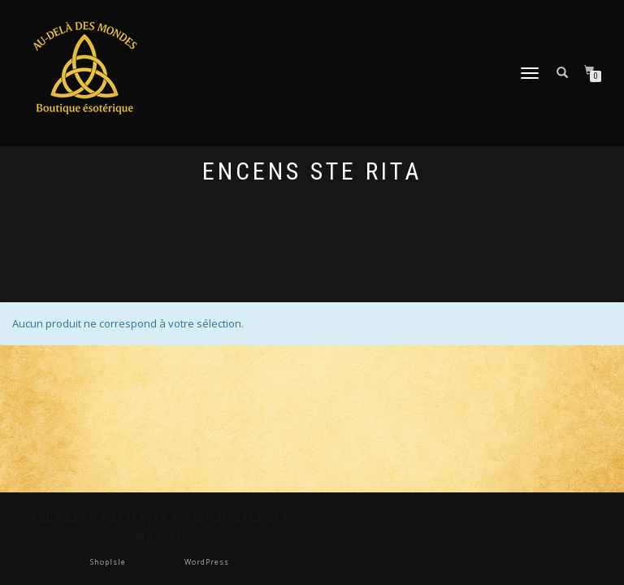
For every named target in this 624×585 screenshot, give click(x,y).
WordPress (205, 562)
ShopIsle (109, 562)
